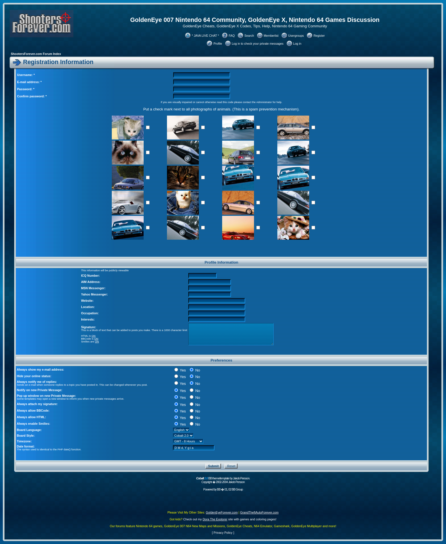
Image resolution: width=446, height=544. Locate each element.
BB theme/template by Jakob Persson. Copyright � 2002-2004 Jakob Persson (223, 480)
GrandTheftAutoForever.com (259, 512)
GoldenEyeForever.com (222, 512)
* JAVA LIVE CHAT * (205, 35)
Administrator (264, 102)
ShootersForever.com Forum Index (36, 54)
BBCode (86, 338)
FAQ (232, 35)
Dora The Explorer (215, 519)
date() (67, 449)
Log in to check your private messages (258, 43)
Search (249, 35)
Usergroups (296, 35)
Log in (297, 43)
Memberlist (271, 35)
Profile (217, 43)
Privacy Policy (223, 532)
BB (218, 489)
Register (319, 35)
